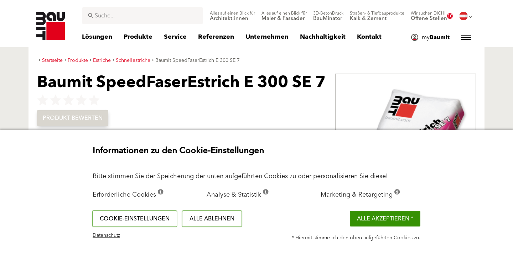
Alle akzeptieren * (385, 219)
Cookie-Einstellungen (135, 219)
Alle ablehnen (212, 219)
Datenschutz (106, 235)
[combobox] (142, 15)
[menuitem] (232, 16)
